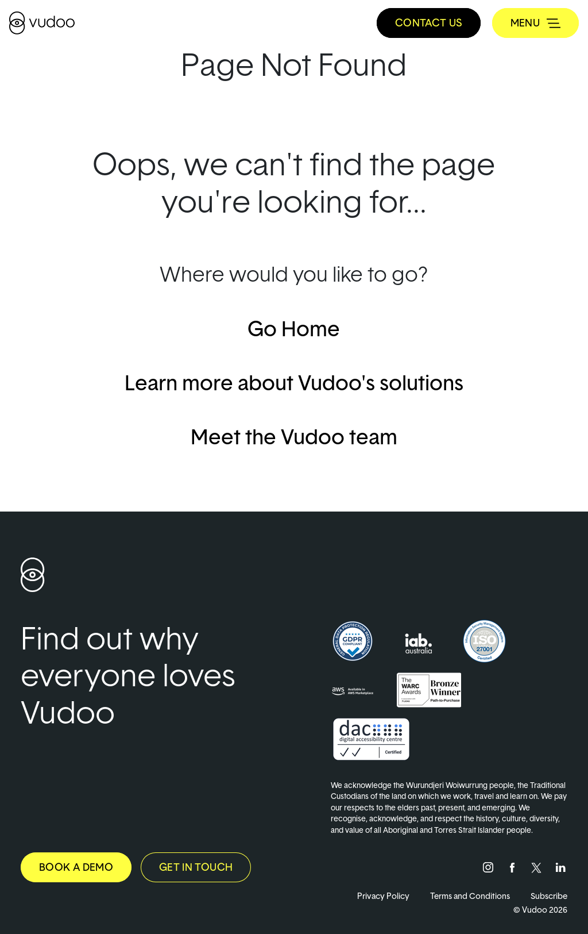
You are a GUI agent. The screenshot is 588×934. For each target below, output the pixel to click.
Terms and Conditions (470, 895)
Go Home (293, 328)
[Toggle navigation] (535, 23)
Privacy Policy (383, 895)
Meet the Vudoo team (294, 436)
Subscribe (549, 895)
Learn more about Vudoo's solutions (294, 382)
